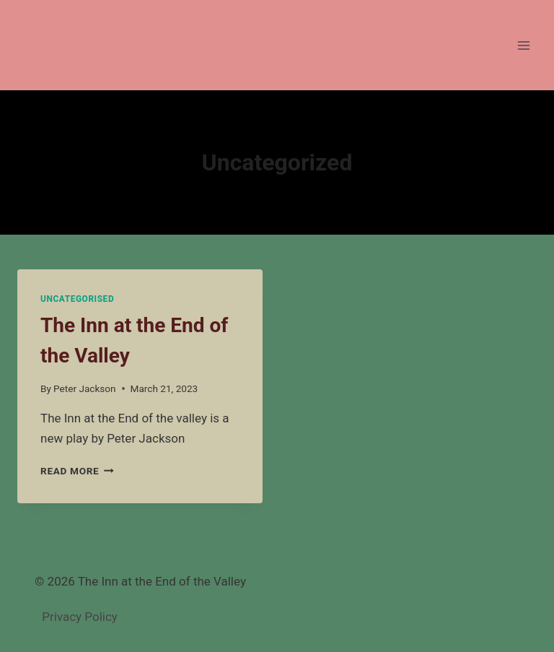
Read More (77, 471)
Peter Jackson (84, 388)
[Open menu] (523, 45)
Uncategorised (77, 299)
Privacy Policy (80, 616)
